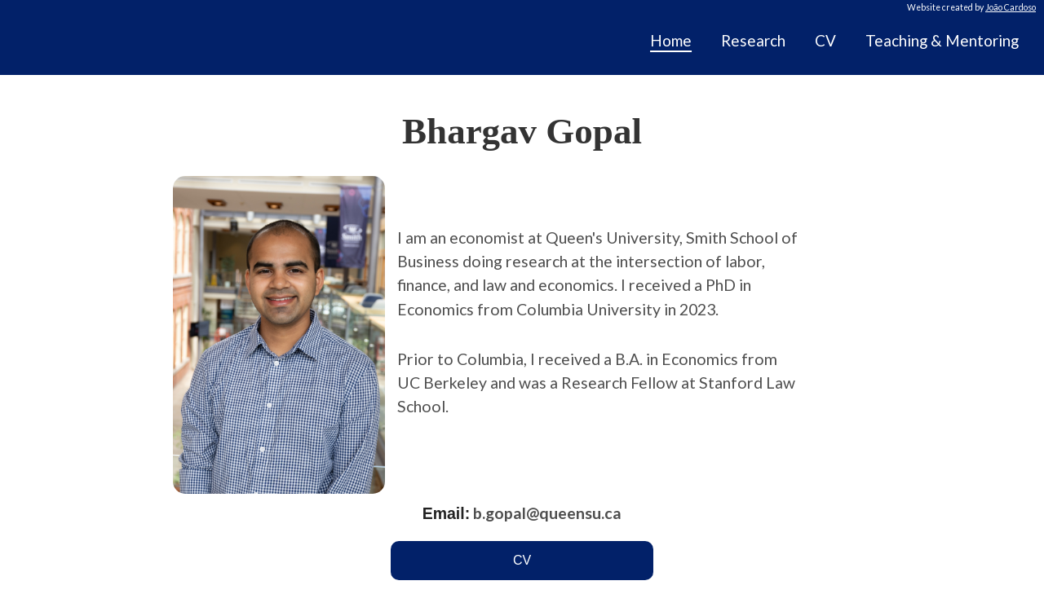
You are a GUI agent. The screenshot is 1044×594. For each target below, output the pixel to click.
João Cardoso (1010, 7)
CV (825, 40)
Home (671, 40)
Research (753, 40)
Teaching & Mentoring (942, 40)
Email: (446, 513)
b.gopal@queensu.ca (547, 513)
